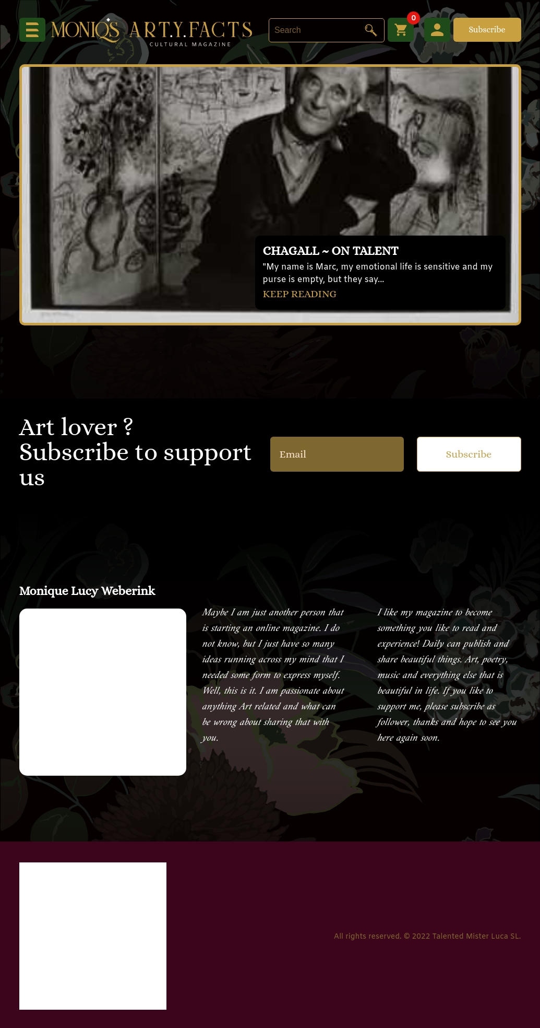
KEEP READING (300, 294)
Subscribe (487, 29)
